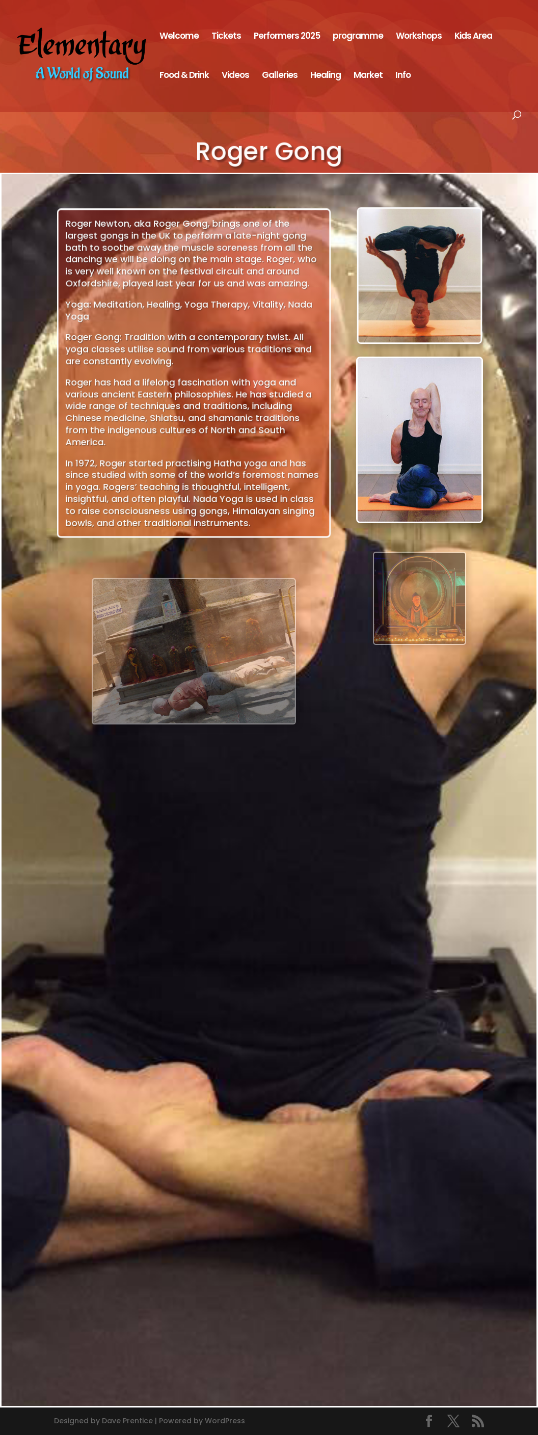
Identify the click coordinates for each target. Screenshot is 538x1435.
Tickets (226, 37)
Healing (325, 76)
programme (358, 37)
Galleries (280, 76)
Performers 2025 (287, 37)
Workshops (419, 37)
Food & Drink (184, 76)
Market (368, 76)
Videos (235, 76)
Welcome (179, 37)
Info (403, 76)
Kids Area (473, 37)
